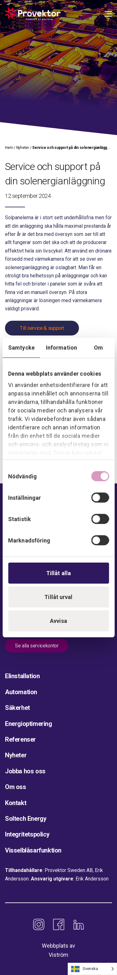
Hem (9, 147)
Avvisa (58, 621)
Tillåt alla (58, 573)
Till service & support (42, 328)
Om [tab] (98, 347)
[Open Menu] (108, 14)
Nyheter (22, 147)
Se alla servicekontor (36, 646)
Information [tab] (61, 347)
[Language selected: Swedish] (92, 969)
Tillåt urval (58, 597)
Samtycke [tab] (21, 347)
